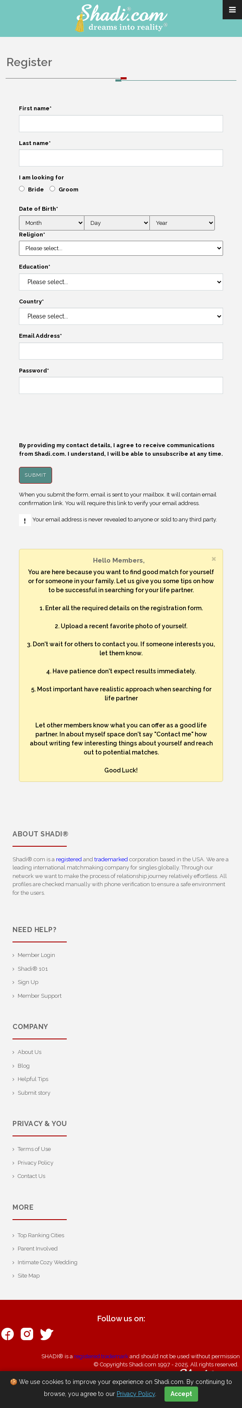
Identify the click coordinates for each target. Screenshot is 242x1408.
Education (34, 266)
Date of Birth (38, 209)
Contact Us (31, 1176)
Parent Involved (38, 1248)
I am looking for (41, 177)
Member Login (36, 955)
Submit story (34, 1093)
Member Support (40, 996)
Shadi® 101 (33, 969)
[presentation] (84, 417)
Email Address (40, 336)
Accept (181, 1393)
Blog (24, 1066)
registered (69, 859)
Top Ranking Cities (41, 1235)
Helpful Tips (33, 1079)
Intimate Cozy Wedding (48, 1262)
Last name (35, 143)
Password (34, 370)
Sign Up (28, 982)
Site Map (29, 1275)
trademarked (111, 859)
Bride (36, 189)
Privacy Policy (35, 1163)
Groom (68, 189)
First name (35, 108)
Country (31, 301)
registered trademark (101, 1356)
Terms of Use (34, 1149)
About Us (29, 1052)
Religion (32, 234)
